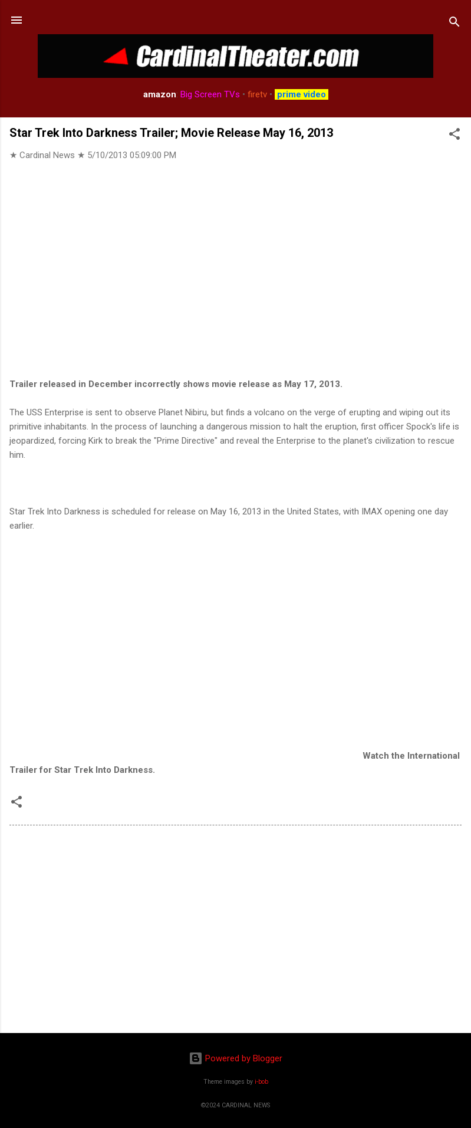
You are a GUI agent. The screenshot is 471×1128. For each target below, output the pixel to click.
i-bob (261, 1082)
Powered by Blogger (235, 1058)
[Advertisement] (235, 931)
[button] (454, 136)
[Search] (454, 24)
